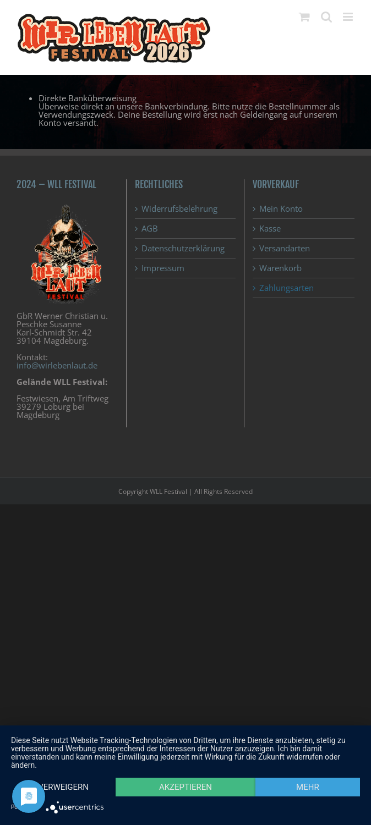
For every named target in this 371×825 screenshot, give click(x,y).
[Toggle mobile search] (326, 17)
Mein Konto (281, 209)
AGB (149, 228)
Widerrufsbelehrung (179, 209)
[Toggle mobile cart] (304, 17)
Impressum (162, 268)
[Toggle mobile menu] (348, 17)
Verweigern (63, 787)
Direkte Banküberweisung (88, 97)
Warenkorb (280, 268)
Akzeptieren (185, 787)
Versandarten (284, 248)
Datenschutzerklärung (183, 248)
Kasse (270, 228)
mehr (307, 787)
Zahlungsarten (286, 288)
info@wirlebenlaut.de (57, 365)
